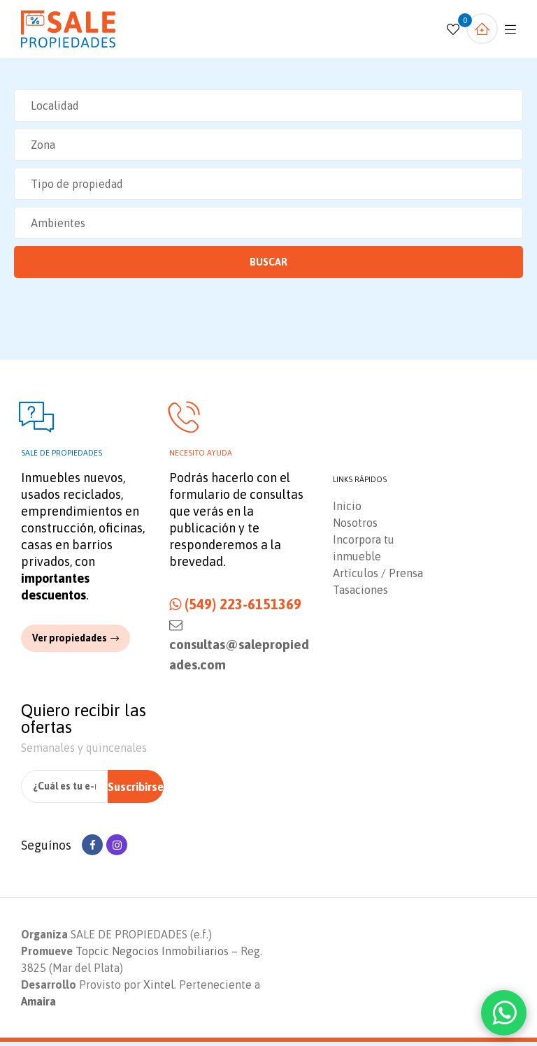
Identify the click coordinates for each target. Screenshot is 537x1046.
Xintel (158, 988)
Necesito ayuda (200, 457)
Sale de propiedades (61, 457)
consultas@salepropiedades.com (239, 649)
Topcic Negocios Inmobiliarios (152, 955)
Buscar (268, 262)
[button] (75, 641)
